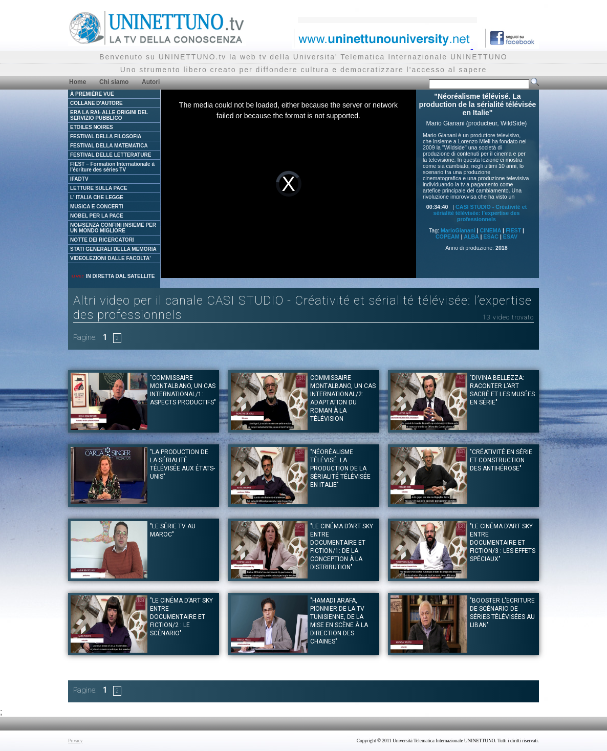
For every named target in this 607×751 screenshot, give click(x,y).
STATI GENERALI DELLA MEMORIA (113, 249)
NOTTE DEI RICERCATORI (102, 240)
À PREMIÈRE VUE (92, 94)
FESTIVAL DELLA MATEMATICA (109, 145)
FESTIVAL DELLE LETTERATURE (110, 155)
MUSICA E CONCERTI (96, 206)
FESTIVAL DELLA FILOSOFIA (105, 136)
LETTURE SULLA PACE (98, 188)
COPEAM (448, 236)
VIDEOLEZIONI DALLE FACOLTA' (110, 258)
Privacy (75, 740)
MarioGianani (458, 230)
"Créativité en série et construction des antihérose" (501, 460)
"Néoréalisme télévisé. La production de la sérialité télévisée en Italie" (340, 468)
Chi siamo (113, 81)
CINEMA (490, 230)
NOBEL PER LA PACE (96, 216)
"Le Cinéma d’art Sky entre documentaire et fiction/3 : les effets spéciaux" (502, 543)
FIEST (513, 230)
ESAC (490, 236)
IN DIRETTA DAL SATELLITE (113, 276)
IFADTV (79, 179)
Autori (151, 81)
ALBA (471, 236)
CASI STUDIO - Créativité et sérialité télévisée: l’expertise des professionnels (480, 213)
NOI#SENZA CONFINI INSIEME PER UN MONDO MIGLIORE (113, 227)
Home (77, 81)
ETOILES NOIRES (91, 127)
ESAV (510, 236)
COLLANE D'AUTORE (96, 103)
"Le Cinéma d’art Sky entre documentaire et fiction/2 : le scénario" (181, 617)
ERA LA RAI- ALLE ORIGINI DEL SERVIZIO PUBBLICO (109, 115)
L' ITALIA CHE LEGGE (96, 197)
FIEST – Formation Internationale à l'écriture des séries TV (112, 167)
